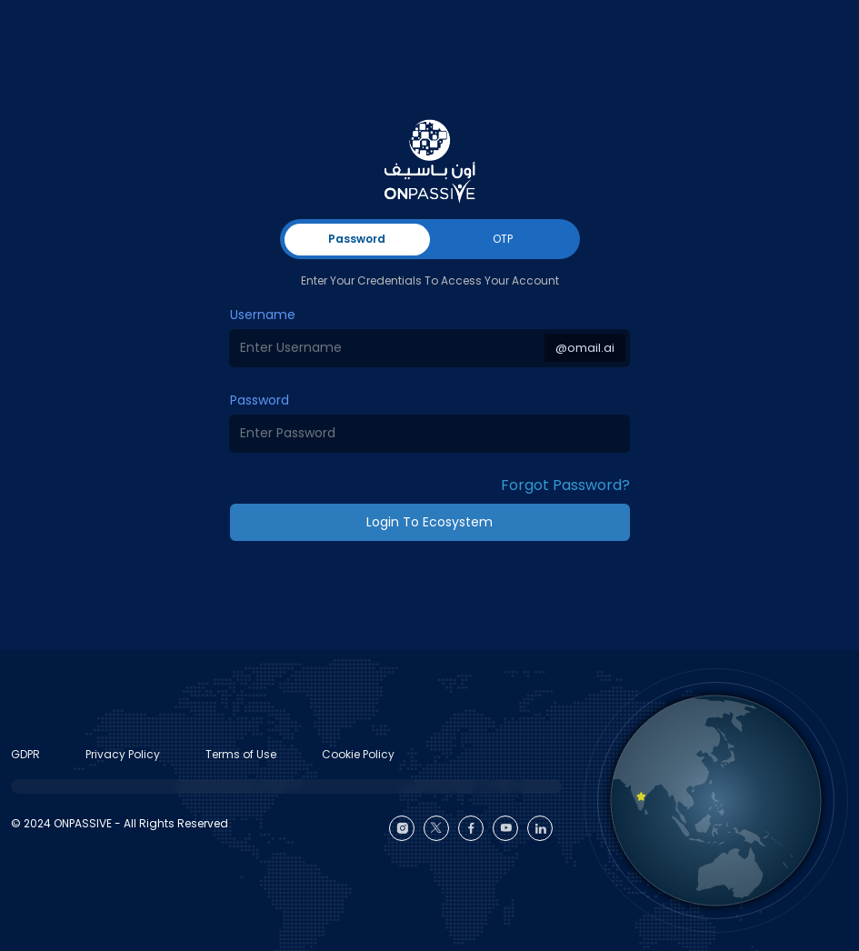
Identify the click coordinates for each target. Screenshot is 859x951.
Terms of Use (240, 754)
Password (259, 400)
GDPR (25, 754)
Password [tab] (356, 238)
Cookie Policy (358, 754)
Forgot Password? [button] (565, 485)
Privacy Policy (122, 754)
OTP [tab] (503, 238)
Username (262, 314)
